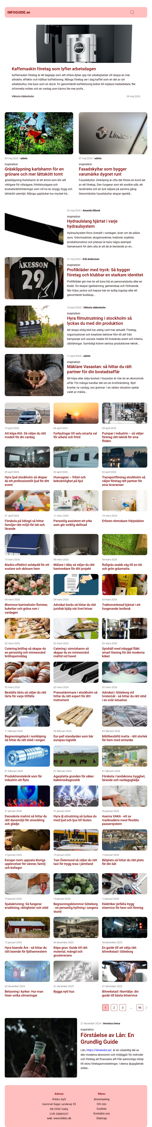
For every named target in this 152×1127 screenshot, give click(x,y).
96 (139, 1008)
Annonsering (101, 1099)
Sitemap (101, 1118)
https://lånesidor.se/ (99, 1050)
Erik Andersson (91, 259)
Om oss (101, 1104)
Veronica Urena (111, 1023)
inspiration (11, 164)
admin (23, 158)
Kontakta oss (101, 1113)
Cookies (101, 1108)
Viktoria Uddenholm (23, 96)
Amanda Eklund (91, 210)
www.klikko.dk (62, 1118)
